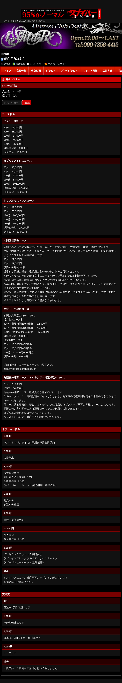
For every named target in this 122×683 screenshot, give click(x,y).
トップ (7, 70)
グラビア (51, 70)
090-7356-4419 (12, 58)
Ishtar (22, 21)
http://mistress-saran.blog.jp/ (20, 368)
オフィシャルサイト (55, 64)
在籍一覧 (21, 70)
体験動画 (36, 70)
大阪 (16, 21)
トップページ (7, 21)
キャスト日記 (90, 70)
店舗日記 (107, 70)
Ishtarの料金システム (36, 21)
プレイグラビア (69, 70)
